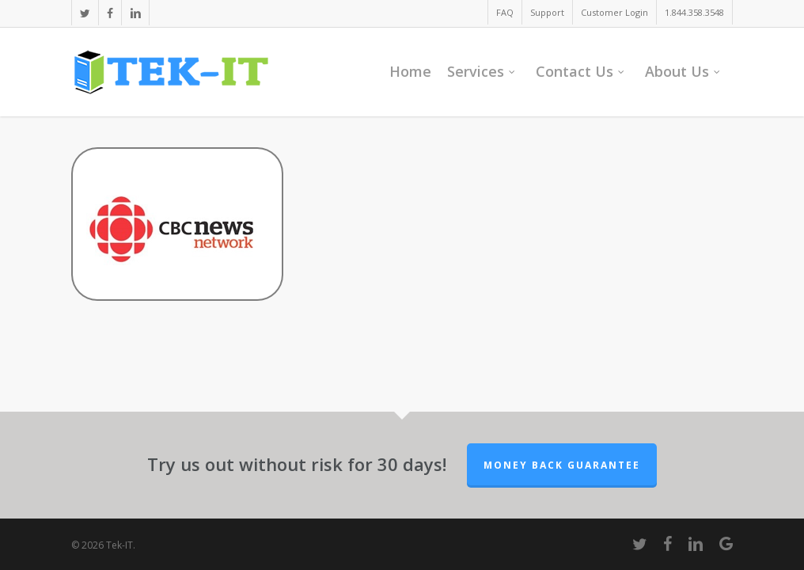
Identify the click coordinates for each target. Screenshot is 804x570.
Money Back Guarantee (562, 465)
